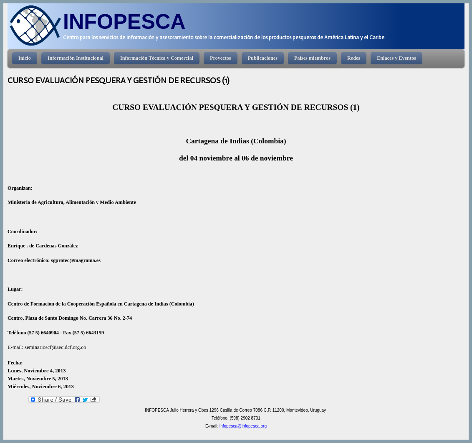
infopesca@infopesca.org (243, 426)
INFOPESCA (124, 21)
